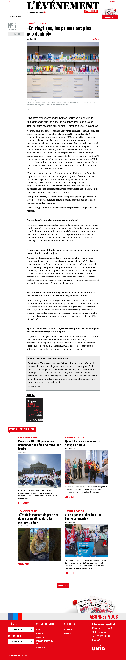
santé (29, 109)
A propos (39, 633)
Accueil (39, 629)
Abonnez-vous (109, 17)
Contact (96, 640)
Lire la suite (23, 503)
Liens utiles (40, 647)
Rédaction (40, 637)
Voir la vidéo (23, 564)
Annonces (67, 633)
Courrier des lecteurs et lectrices (45, 642)
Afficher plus (63, 585)
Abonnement (68, 629)
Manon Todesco (95, 39)
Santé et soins (37, 23)
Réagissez (16, 33)
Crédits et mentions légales (18, 655)
